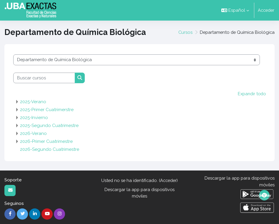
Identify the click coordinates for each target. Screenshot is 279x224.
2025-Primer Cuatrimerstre (47, 109)
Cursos (185, 32)
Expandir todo (251, 93)
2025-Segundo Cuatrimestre (49, 125)
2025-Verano (33, 101)
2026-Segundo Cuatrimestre (49, 149)
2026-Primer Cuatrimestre (46, 141)
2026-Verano (33, 133)
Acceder (266, 10)
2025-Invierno (34, 117)
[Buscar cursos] (44, 78)
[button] (235, 10)
